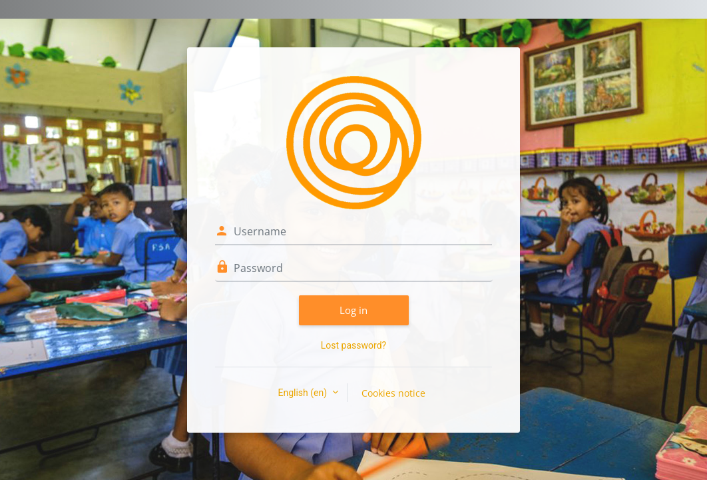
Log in (353, 310)
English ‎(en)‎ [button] (303, 392)
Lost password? (353, 345)
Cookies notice (393, 393)
